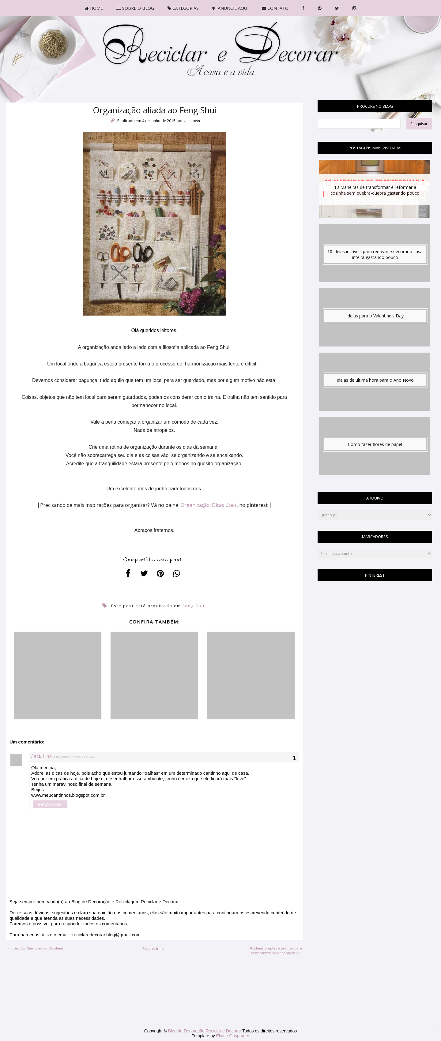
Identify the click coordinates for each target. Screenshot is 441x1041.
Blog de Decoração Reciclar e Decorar (205, 1030)
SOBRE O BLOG (135, 8)
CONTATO (275, 8)
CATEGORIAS (183, 8)
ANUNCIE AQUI (230, 8)
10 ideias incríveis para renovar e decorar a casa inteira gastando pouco (375, 254)
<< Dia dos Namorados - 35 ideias (35, 948)
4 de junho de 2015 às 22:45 (74, 757)
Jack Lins (41, 756)
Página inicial (154, 948)
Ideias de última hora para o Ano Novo (375, 380)
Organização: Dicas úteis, (209, 505)
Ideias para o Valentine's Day (375, 316)
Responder (50, 804)
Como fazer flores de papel (375, 444)
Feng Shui (194, 605)
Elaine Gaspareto (232, 1035)
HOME (94, 8)
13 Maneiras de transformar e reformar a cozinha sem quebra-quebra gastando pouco (375, 190)
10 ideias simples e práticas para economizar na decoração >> (275, 950)
